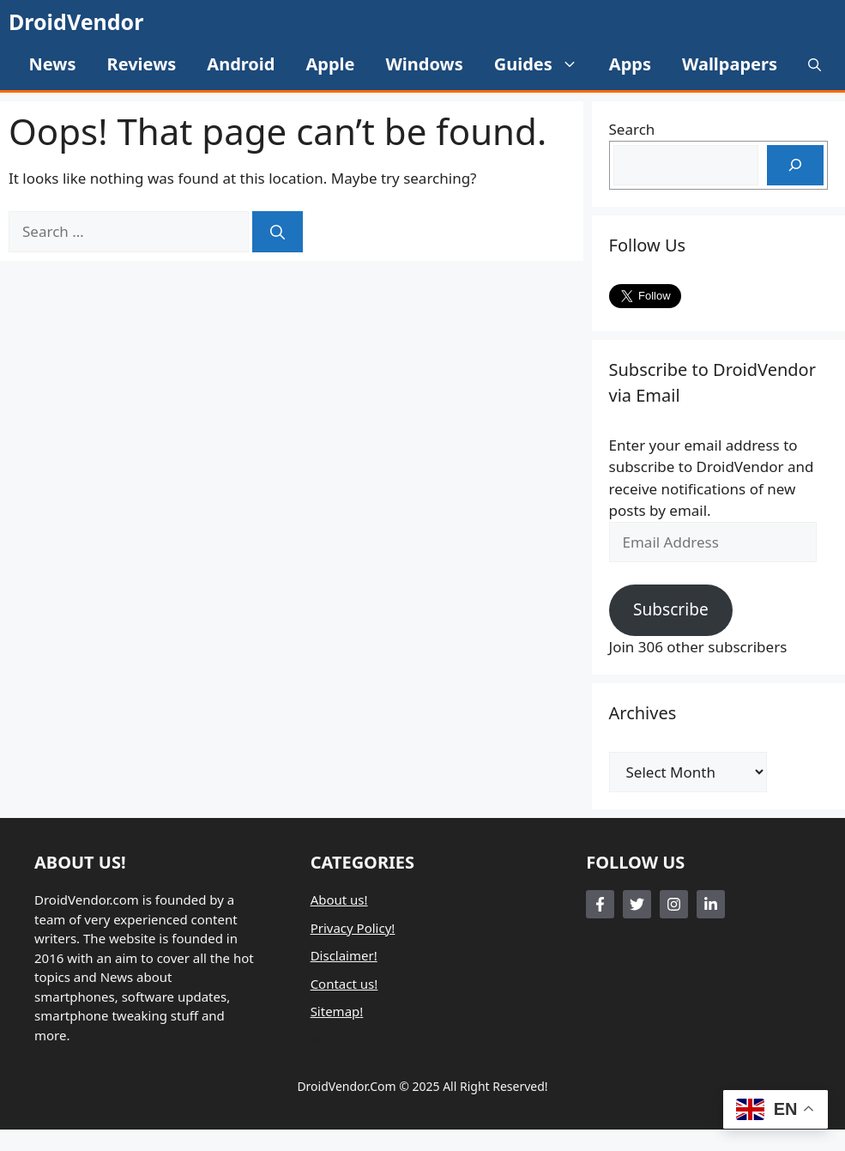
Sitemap (335, 1011)
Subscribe (671, 609)
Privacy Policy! (353, 927)
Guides (544, 64)
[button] (814, 64)
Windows (423, 64)
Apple (329, 64)
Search (632, 129)
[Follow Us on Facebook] (600, 904)
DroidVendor (76, 21)
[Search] (277, 231)
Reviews (142, 64)
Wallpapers (729, 64)
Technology (345, 1039)
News (52, 64)
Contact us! (344, 983)
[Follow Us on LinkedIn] (711, 904)
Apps (630, 64)
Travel (329, 1066)
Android (241, 64)
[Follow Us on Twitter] (637, 904)
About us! (339, 899)
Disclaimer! (344, 955)
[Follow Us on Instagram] (674, 904)
